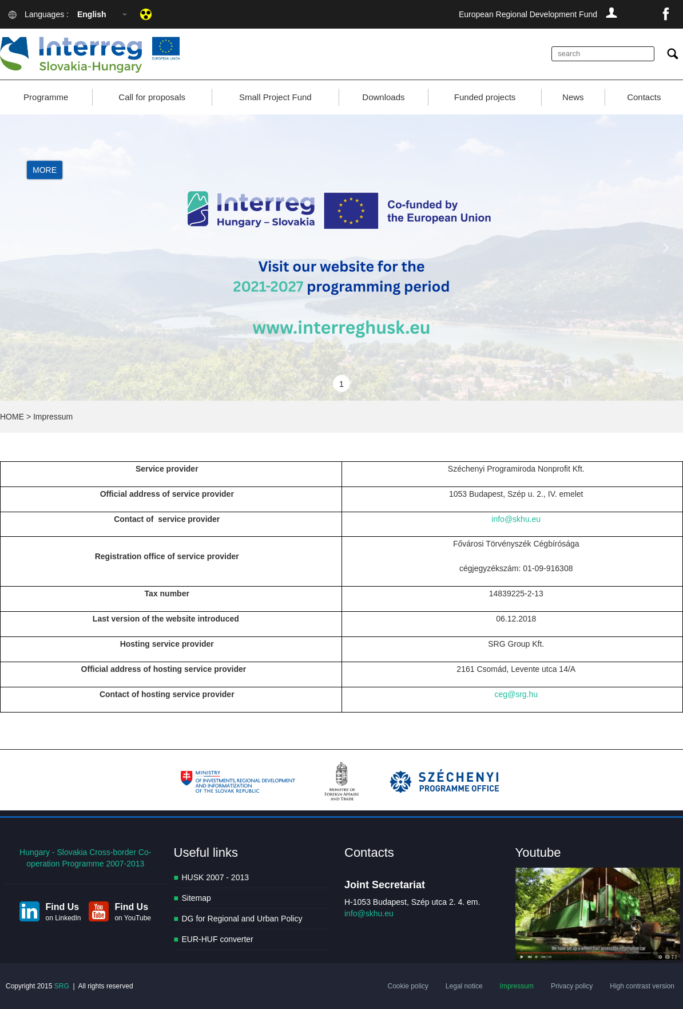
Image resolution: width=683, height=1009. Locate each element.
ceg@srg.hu (516, 694)
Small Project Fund (275, 97)
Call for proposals (151, 97)
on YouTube (132, 918)
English (91, 14)
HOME (12, 416)
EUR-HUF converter (217, 939)
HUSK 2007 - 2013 (215, 877)
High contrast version (642, 986)
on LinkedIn (63, 918)
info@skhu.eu (516, 519)
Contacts (644, 97)
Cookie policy (407, 986)
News (573, 97)
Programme (45, 97)
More (45, 170)
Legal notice (464, 986)
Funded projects (485, 97)
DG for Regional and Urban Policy (242, 918)
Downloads (383, 97)
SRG (61, 986)
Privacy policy (572, 986)
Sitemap (196, 898)
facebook (666, 14)
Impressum (517, 986)
